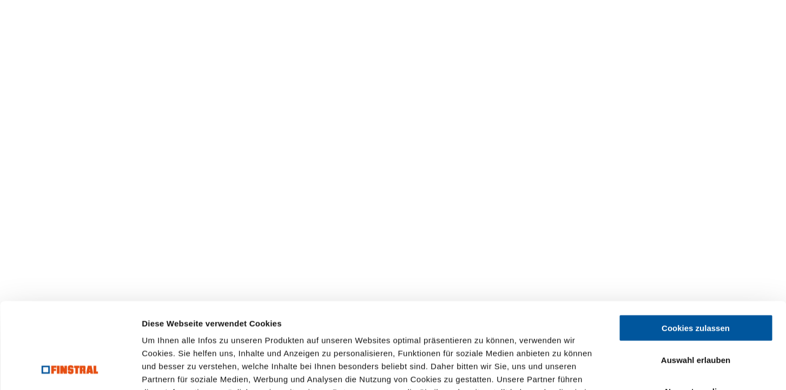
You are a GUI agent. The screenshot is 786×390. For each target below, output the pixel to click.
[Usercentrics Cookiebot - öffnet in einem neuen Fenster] (70, 369)
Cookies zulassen (696, 247)
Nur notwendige (695, 310)
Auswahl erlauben (695, 279)
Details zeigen (575, 368)
